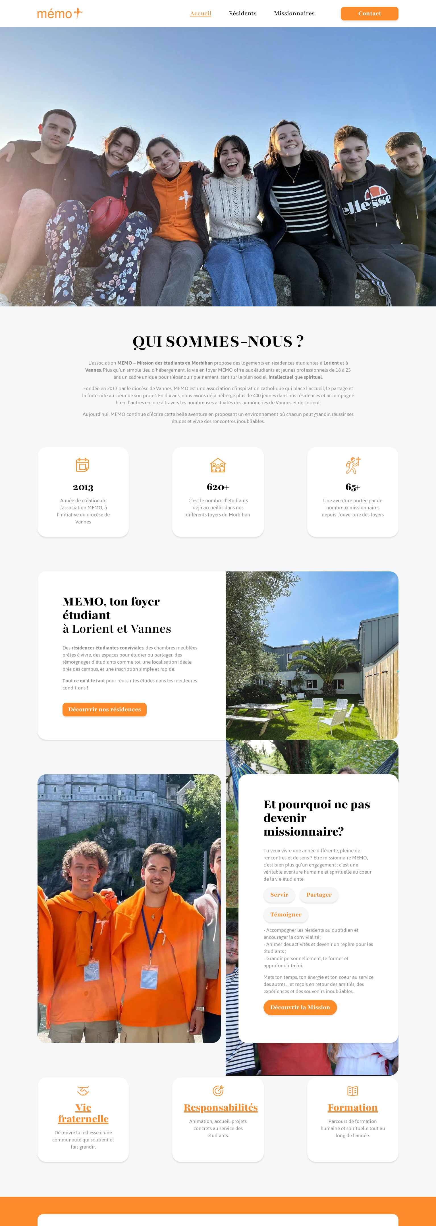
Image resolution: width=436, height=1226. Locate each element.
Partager (319, 895)
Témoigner (286, 914)
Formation (353, 1107)
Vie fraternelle (83, 1113)
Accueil (200, 13)
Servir (279, 895)
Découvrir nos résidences (104, 709)
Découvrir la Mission (300, 1007)
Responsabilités (221, 1107)
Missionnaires (294, 13)
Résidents (243, 13)
